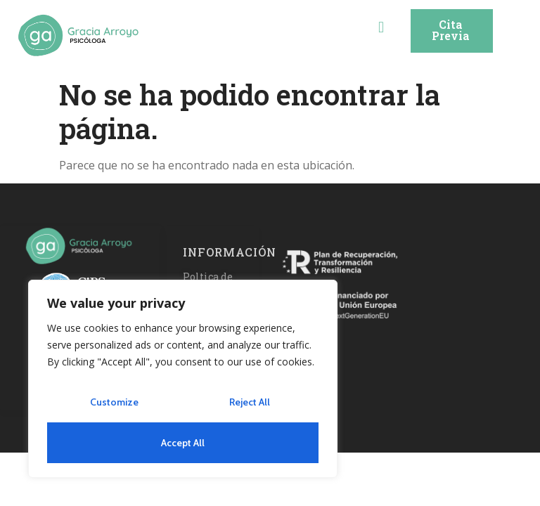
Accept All (183, 442)
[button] (381, 26)
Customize (114, 402)
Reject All (249, 402)
